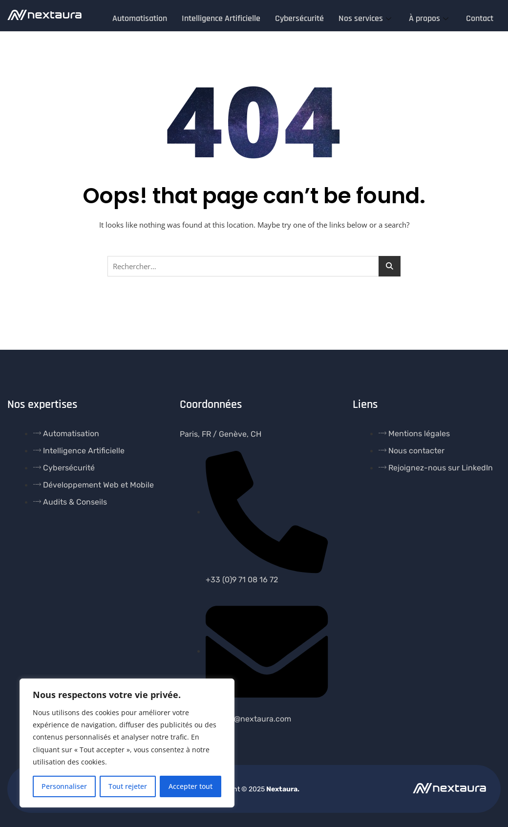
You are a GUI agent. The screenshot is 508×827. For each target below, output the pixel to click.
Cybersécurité (299, 17)
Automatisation (139, 17)
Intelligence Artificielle (221, 17)
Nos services (365, 17)
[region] (127, 743)
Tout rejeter (127, 786)
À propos (428, 17)
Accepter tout (190, 786)
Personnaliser (64, 786)
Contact (479, 17)
